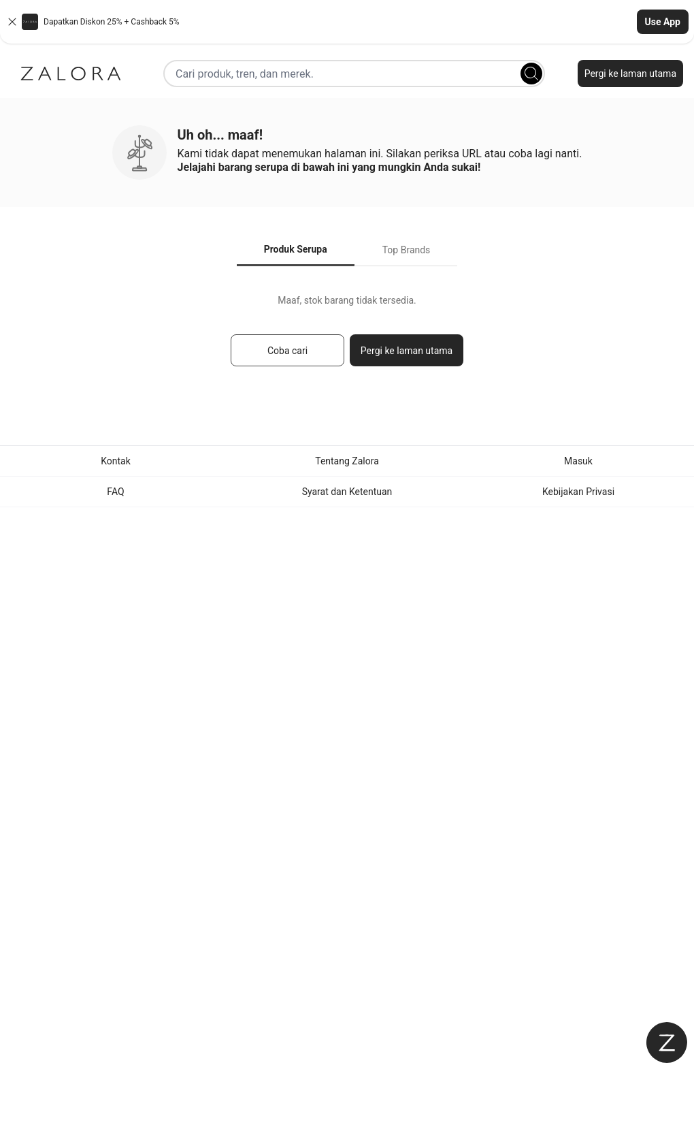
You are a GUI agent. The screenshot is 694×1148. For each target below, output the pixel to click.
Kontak (116, 461)
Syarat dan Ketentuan (347, 491)
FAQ (115, 491)
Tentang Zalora (347, 461)
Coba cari (287, 350)
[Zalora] (71, 73)
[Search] (531, 73)
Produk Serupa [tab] (295, 249)
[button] (347, 22)
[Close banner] (12, 22)
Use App (662, 21)
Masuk (578, 461)
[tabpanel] (347, 336)
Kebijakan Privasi (578, 491)
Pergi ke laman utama (630, 73)
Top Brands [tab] (406, 249)
